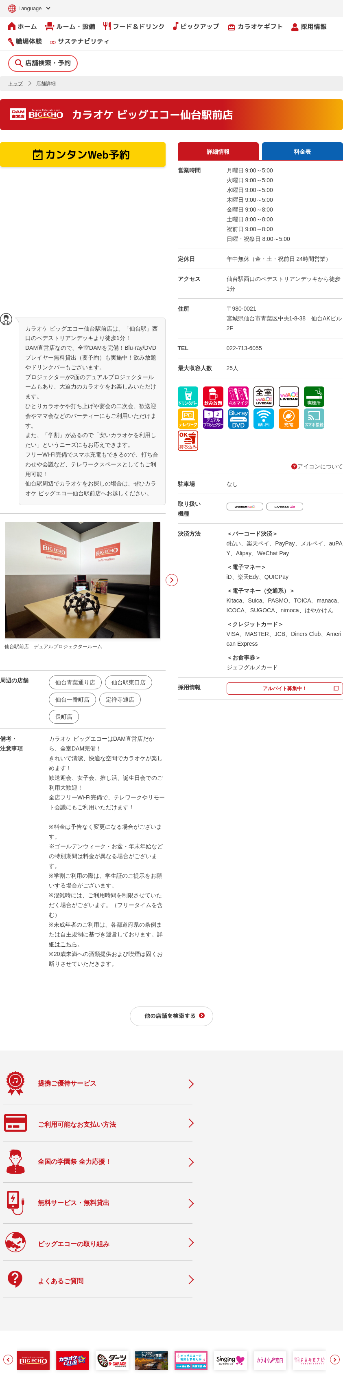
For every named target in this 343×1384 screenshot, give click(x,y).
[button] (8, 1207)
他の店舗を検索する (170, 1016)
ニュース (108, 1289)
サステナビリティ (80, 41)
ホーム (22, 26)
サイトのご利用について (67, 1372)
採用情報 (309, 26)
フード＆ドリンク (134, 26)
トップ (15, 83)
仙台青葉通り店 (75, 682)
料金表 (302, 151)
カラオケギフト (255, 26)
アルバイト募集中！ (285, 688)
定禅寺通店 (120, 699)
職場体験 (25, 41)
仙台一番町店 (72, 699)
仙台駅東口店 (128, 682)
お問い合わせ (18, 1372)
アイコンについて (317, 466)
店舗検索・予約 (43, 62)
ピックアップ (196, 26)
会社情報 (157, 1272)
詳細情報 (218, 151)
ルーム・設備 (70, 26)
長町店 (63, 716)
